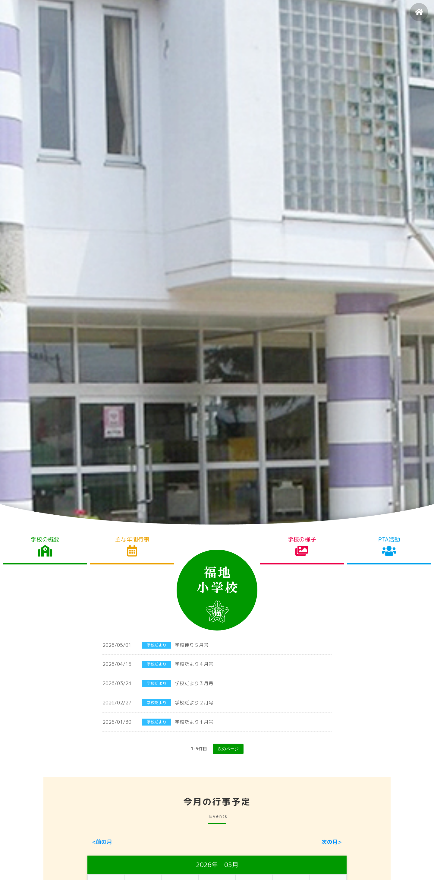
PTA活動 (389, 546)
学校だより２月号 (194, 702)
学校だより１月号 (194, 721)
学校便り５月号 (192, 645)
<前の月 (102, 841)
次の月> (332, 841)
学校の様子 (302, 546)
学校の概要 (45, 546)
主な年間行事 (132, 546)
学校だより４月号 (194, 664)
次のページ (228, 748)
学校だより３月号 (194, 683)
